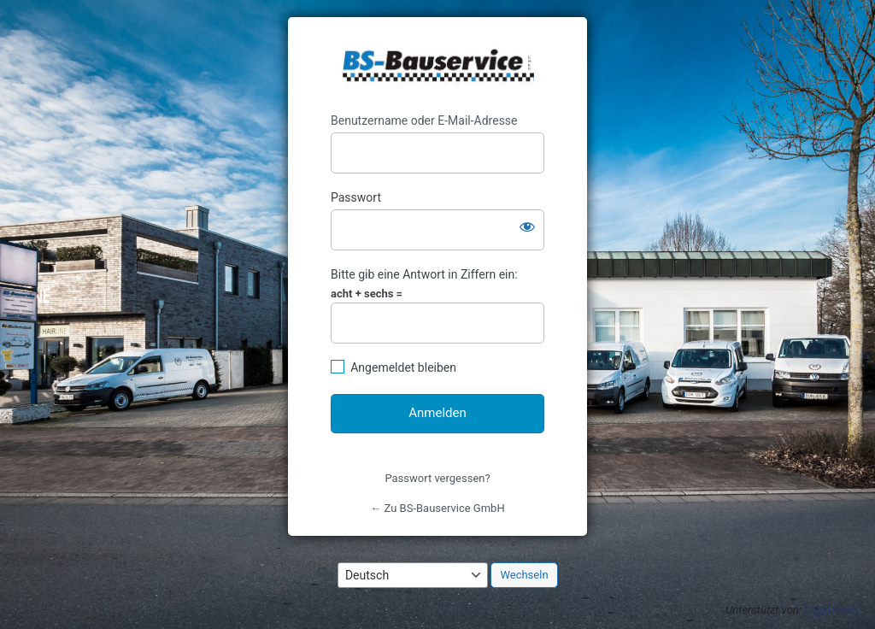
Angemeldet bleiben (403, 367)
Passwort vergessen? (437, 478)
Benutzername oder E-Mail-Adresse (424, 120)
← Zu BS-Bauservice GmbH (437, 508)
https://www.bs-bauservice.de (438, 65)
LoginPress (831, 609)
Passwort (356, 197)
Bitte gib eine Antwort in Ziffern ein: (424, 274)
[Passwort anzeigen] (527, 226)
